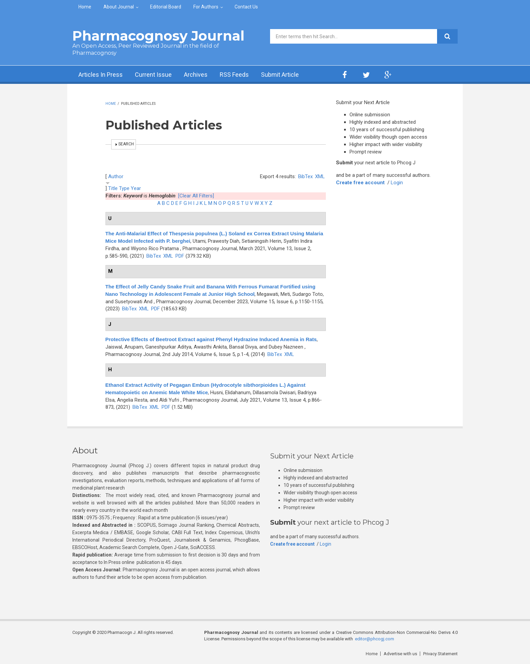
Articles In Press (100, 74)
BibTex (305, 176)
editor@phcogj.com (374, 638)
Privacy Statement (440, 653)
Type (124, 188)
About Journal (118, 6)
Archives (196, 74)
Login (397, 183)
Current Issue (153, 74)
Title (113, 188)
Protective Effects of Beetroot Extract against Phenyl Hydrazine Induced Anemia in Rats (211, 339)
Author (115, 176)
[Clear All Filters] (196, 196)
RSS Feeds (234, 74)
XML (320, 176)
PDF (179, 256)
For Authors (205, 6)
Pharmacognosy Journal (158, 35)
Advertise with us (400, 653)
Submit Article (280, 74)
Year (136, 188)
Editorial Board (165, 6)
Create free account (360, 183)
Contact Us (246, 6)
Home (84, 6)
